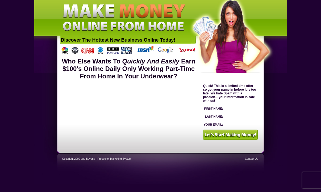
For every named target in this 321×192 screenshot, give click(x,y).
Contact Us (251, 158)
